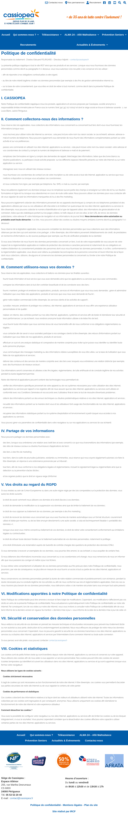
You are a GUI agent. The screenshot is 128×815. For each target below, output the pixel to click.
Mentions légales (72, 805)
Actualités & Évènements (92, 45)
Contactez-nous (94, 740)
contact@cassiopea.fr (79, 59)
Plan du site (91, 805)
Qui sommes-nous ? (26, 35)
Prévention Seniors (114, 35)
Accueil (6, 34)
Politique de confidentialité (45, 805)
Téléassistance (51, 35)
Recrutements (28, 44)
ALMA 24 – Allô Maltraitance (82, 35)
